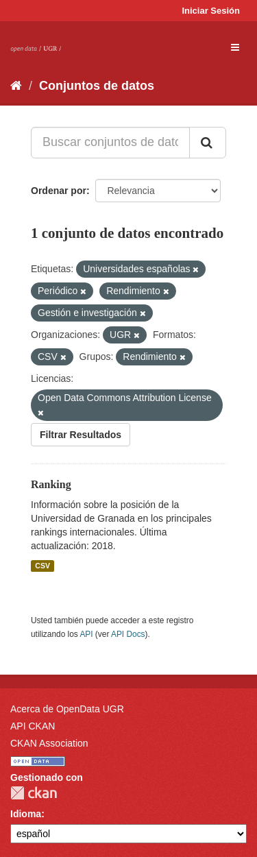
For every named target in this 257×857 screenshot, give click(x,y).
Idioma (25, 813)
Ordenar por (58, 190)
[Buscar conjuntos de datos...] (110, 142)
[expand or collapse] (235, 47)
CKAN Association (49, 743)
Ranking (51, 484)
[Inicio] (16, 86)
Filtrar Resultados (80, 434)
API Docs (128, 634)
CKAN (33, 793)
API (86, 634)
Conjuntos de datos (96, 86)
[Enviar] (207, 142)
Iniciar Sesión (211, 10)
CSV (42, 566)
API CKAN (32, 726)
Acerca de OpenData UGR (67, 708)
